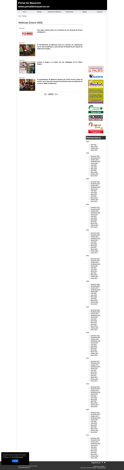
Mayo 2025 (94, 168)
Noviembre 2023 (95, 209)
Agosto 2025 (94, 163)
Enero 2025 (94, 175)
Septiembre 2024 (95, 187)
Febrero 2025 (94, 174)
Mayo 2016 (94, 399)
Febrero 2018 (94, 353)
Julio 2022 (93, 242)
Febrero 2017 (94, 379)
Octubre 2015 (94, 416)
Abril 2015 (93, 426)
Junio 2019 (94, 320)
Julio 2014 (93, 447)
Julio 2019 (93, 319)
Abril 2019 (93, 324)
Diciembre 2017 (95, 361)
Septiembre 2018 (95, 341)
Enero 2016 (94, 406)
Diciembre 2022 (95, 233)
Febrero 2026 (94, 148)
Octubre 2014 (94, 441)
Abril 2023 (93, 221)
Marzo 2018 (94, 351)
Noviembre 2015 (95, 414)
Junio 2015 (94, 423)
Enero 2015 (94, 432)
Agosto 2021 (94, 265)
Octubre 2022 (94, 236)
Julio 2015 (93, 421)
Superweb (102, 466)
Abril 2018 (93, 350)
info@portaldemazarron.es (24, 467)
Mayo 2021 (94, 271)
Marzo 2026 (94, 146)
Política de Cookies (101, 467)
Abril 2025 (93, 170)
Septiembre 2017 (95, 366)
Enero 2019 (94, 329)
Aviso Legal (83, 467)
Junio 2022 (94, 243)
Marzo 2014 (94, 454)
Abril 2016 (93, 401)
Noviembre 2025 (95, 158)
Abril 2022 (93, 247)
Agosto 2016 (94, 394)
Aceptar (15, 461)
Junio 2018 (94, 346)
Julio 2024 (93, 190)
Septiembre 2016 (95, 392)
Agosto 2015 (94, 419)
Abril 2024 (93, 196)
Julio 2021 (93, 267)
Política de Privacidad (91, 467)
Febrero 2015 (94, 430)
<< (45, 94)
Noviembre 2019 (95, 311)
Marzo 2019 (94, 326)
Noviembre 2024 (95, 183)
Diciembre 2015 (95, 412)
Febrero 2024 (94, 199)
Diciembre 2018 (95, 335)
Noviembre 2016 (95, 388)
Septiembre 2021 (95, 264)
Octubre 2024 (94, 185)
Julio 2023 (93, 216)
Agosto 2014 (94, 445)
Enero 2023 (94, 227)
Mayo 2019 (94, 322)
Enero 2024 (94, 201)
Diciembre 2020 (95, 284)
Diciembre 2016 (95, 387)
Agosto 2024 (94, 189)
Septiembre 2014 (95, 443)
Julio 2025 (93, 165)
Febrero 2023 (94, 225)
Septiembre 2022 (95, 238)
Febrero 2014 (94, 456)
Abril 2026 (93, 144)
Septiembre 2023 (95, 212)
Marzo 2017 (94, 377)
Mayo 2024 (94, 194)
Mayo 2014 (94, 450)
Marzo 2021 (94, 274)
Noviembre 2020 (95, 286)
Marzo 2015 (94, 428)
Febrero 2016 (94, 404)
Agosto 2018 (94, 342)
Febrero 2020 (94, 302)
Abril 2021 (93, 273)
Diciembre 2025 (95, 156)
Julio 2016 (93, 395)
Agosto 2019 (94, 317)
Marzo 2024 (94, 197)
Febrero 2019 (94, 327)
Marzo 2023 (94, 223)
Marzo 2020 (94, 300)
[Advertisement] (96, 40)
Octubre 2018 (94, 339)
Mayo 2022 (94, 245)
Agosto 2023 (94, 214)
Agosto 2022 (94, 240)
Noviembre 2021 (95, 260)
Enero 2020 (94, 304)
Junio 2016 (94, 397)
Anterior (50, 94)
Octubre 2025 (94, 159)
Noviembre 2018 (95, 337)
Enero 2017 (94, 380)
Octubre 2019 (94, 313)
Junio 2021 (94, 269)
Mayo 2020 (94, 296)
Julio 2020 (93, 293)
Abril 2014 (93, 452)
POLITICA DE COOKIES (17, 457)
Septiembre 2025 (95, 161)
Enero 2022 (94, 252)
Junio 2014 (94, 449)
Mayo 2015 (94, 425)
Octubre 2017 (94, 365)
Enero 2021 (94, 278)
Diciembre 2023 (95, 207)
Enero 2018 (94, 355)
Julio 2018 (93, 344)
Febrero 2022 (94, 250)
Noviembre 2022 (95, 235)
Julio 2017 (93, 370)
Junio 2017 (94, 372)
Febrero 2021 (94, 276)
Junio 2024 (94, 192)
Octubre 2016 (94, 390)
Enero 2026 (94, 150)
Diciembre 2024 (95, 181)
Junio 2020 (94, 295)
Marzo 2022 (94, 249)
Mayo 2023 (94, 220)
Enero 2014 (94, 457)
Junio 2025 (94, 166)
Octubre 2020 (94, 288)
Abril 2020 (93, 298)
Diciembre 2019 (95, 310)
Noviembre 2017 (95, 363)
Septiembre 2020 (95, 289)
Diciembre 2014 (95, 438)
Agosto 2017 (94, 368)
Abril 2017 (93, 375)
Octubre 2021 (94, 262)
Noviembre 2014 (95, 440)
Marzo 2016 (94, 403)
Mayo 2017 (94, 373)
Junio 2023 (94, 218)
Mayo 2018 (94, 348)
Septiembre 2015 (95, 418)
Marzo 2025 (94, 172)
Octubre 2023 (94, 211)
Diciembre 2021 (95, 258)
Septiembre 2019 (95, 315)
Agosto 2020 (94, 291)
